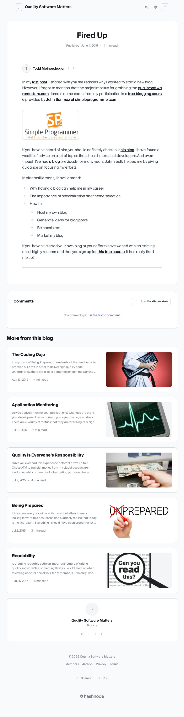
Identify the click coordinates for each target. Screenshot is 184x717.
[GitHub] (89, 634)
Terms (114, 664)
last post (39, 82)
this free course (111, 252)
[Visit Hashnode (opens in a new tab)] (92, 696)
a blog (54, 161)
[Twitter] (82, 634)
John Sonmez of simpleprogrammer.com (82, 99)
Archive (87, 664)
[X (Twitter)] (69, 69)
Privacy (101, 664)
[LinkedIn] (74, 69)
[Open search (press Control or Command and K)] (146, 7)
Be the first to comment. (104, 315)
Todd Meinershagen (49, 68)
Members (72, 664)
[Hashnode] (102, 634)
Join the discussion (151, 301)
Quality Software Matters (48, 7)
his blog (127, 150)
